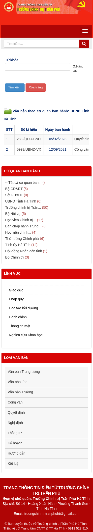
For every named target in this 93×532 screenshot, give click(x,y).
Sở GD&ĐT (14, 195)
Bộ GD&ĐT (14, 189)
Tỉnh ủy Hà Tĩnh (17, 245)
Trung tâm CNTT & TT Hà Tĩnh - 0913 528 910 (54, 528)
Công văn (15, 402)
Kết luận (14, 464)
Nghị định (15, 423)
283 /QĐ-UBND (28, 139)
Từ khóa (11, 60)
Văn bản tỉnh (18, 382)
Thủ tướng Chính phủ (22, 239)
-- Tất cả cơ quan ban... (23, 183)
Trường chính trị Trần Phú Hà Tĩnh (62, 524)
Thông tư (15, 433)
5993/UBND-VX (29, 149)
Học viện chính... (18, 232)
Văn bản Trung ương (24, 372)
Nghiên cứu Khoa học (25, 335)
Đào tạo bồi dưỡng (23, 308)
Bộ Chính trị (14, 257)
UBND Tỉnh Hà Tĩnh (20, 201)
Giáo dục (16, 290)
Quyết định (16, 412)
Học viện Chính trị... (20, 220)
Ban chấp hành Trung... (23, 226)
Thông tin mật (19, 326)
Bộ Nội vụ (13, 214)
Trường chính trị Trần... (23, 207)
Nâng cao (78, 68)
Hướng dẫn (16, 453)
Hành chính (18, 317)
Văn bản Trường (20, 392)
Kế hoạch (15, 443)
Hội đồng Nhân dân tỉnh (23, 251)
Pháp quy (16, 299)
